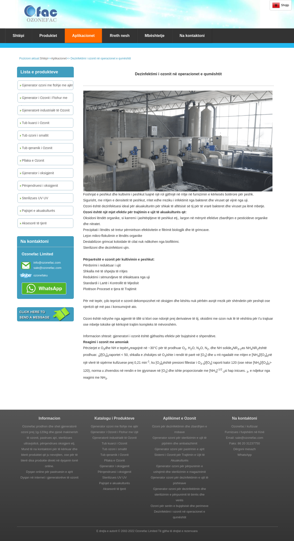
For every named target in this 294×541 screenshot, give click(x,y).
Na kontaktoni (192, 36)
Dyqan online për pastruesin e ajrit (49, 472)
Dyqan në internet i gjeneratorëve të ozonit (50, 477)
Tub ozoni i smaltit (33, 135)
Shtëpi (18, 36)
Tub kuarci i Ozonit (34, 123)
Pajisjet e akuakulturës (37, 211)
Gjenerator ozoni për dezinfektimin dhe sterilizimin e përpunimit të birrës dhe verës (179, 494)
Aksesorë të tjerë (33, 223)
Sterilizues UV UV (33, 198)
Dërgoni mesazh (244, 449)
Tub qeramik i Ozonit (36, 148)
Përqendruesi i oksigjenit (38, 185)
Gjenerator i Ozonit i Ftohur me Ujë (43, 99)
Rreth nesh (120, 36)
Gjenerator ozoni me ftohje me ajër (46, 85)
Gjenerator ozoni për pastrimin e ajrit (179, 449)
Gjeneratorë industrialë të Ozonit (44, 110)
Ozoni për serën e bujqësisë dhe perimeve (179, 506)
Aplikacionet (83, 36)
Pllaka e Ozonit (31, 160)
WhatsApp (244, 455)
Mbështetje (155, 36)
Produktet (48, 36)
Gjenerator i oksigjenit (36, 173)
